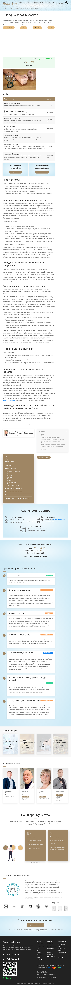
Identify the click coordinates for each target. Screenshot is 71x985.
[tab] (31, 862)
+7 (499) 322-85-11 (58, 3)
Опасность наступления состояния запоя (50, 437)
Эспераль (9, 479)
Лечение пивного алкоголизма (13, 495)
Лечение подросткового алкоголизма (14, 491)
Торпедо (9, 474)
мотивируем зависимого (59, 519)
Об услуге (37, 27)
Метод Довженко (11, 482)
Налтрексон (10, 477)
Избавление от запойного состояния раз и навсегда (53, 444)
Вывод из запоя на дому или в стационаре (51, 441)
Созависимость (62, 952)
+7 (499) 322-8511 (33, 62)
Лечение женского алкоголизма (13, 488)
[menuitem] (10, 3)
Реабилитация (51, 956)
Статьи (38, 957)
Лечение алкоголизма (10, 468)
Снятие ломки (40, 946)
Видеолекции (40, 954)
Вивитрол (9, 475)
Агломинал (10, 480)
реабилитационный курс (9, 400)
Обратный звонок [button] (35, 925)
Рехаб (51, 27)
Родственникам (62, 941)
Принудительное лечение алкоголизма (17, 498)
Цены (23, 27)
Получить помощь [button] (42, 172)
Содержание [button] (52, 432)
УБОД (38, 948)
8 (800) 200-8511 (40, 551)
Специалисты (61, 955)
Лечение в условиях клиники (47, 442)
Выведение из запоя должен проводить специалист (53, 439)
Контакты (43, 449)
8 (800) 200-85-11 (58, 2)
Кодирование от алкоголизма (12, 471)
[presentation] (66, 3)
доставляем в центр (51, 521)
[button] (29, 43)
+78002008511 (45, 59)
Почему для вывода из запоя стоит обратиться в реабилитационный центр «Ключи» (52, 447)
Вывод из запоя (9, 465)
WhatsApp (7, 978)
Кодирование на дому (12, 484)
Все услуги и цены (43, 457)
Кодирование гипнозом (13, 485)
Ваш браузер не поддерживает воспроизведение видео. (29, 43)
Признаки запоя (44, 435)
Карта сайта (40, 959)
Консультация (8, 27)
